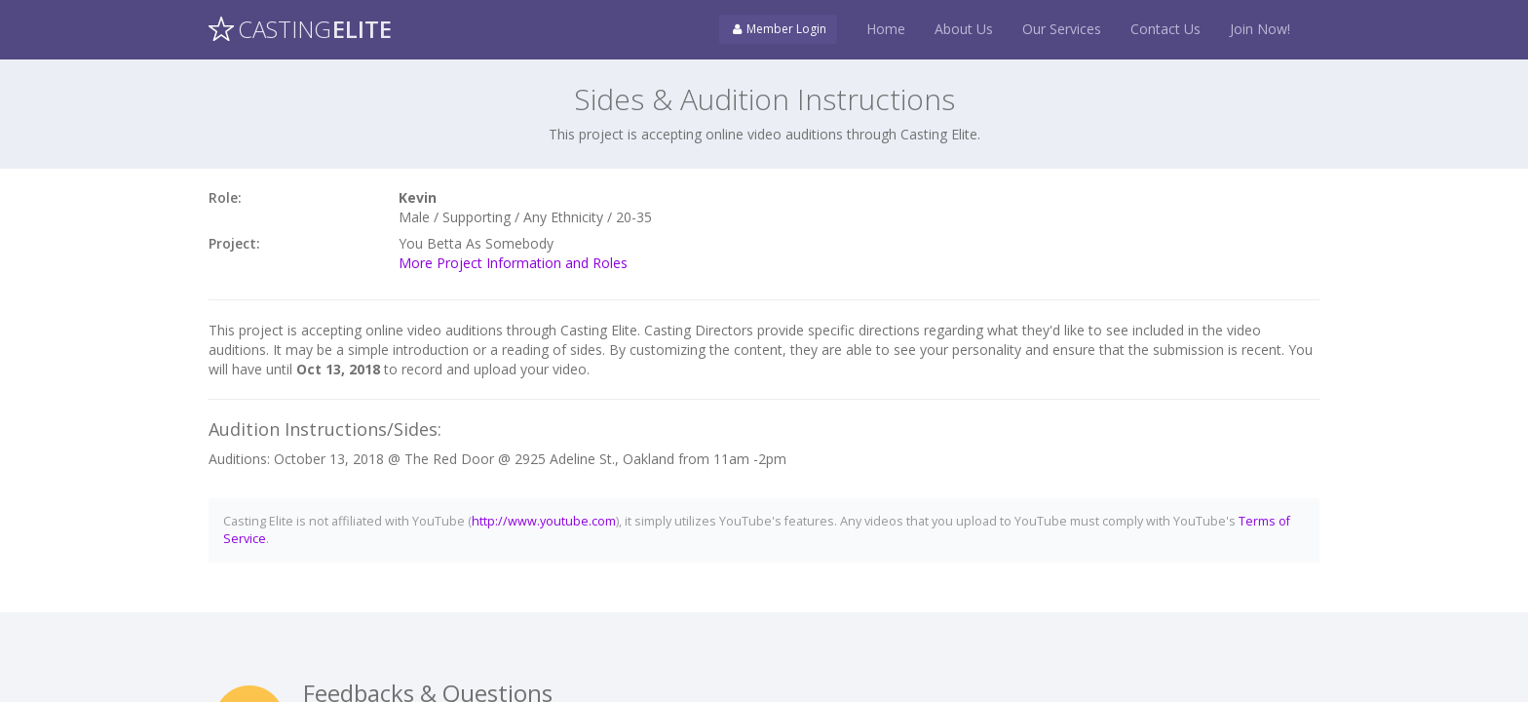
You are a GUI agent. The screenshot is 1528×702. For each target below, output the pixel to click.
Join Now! (1260, 29)
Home (885, 29)
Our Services (1061, 29)
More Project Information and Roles (513, 263)
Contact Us (1165, 29)
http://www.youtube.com (544, 521)
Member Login (778, 28)
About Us (964, 29)
